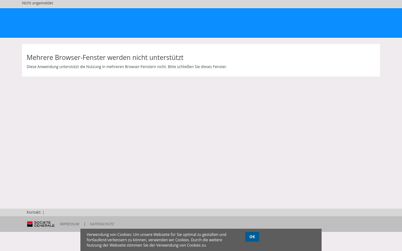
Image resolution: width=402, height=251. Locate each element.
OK (252, 236)
